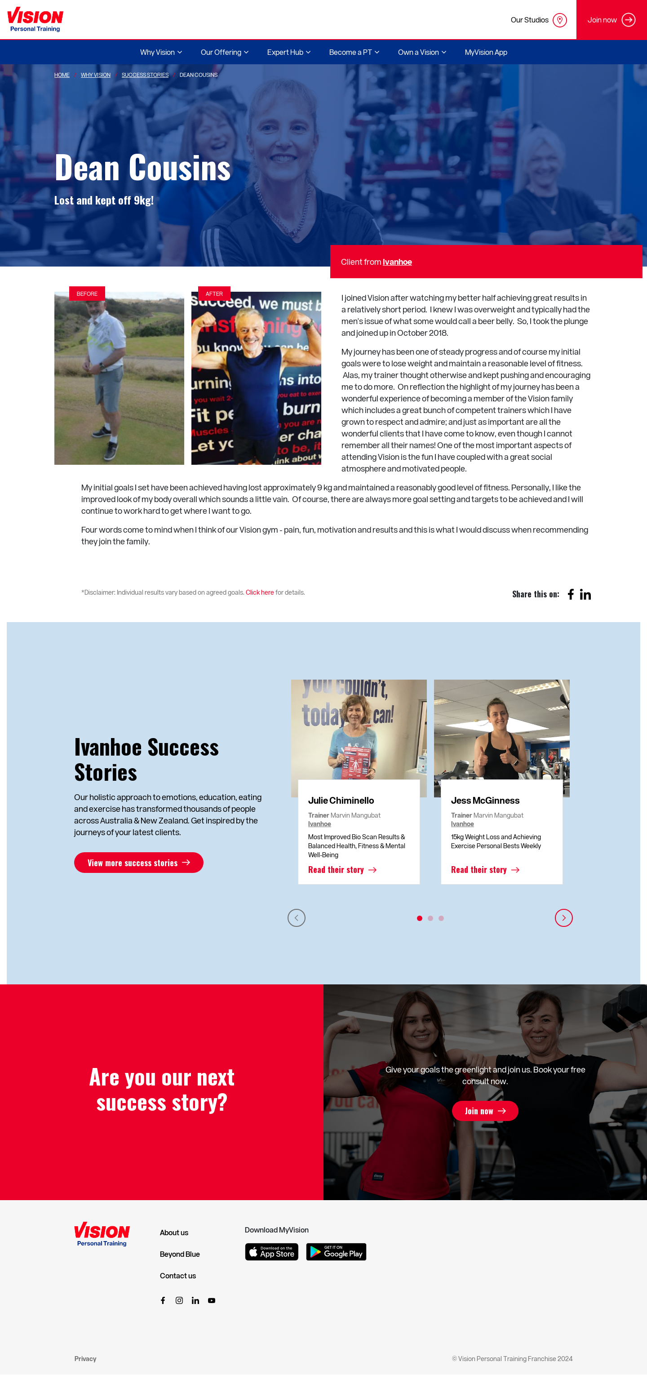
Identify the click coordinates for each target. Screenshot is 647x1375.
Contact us (178, 1276)
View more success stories (132, 862)
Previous (297, 918)
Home (62, 74)
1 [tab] (419, 918)
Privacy (85, 1358)
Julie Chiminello (341, 800)
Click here (260, 592)
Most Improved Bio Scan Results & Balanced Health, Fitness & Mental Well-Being (356, 845)
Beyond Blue (180, 1254)
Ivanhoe (397, 261)
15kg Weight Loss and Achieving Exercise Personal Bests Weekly (496, 841)
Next (564, 918)
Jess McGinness (485, 800)
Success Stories (145, 74)
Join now (479, 1111)
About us (174, 1232)
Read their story (336, 870)
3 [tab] (441, 918)
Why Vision (96, 74)
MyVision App (486, 52)
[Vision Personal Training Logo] (35, 19)
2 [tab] (430, 918)
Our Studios (539, 20)
